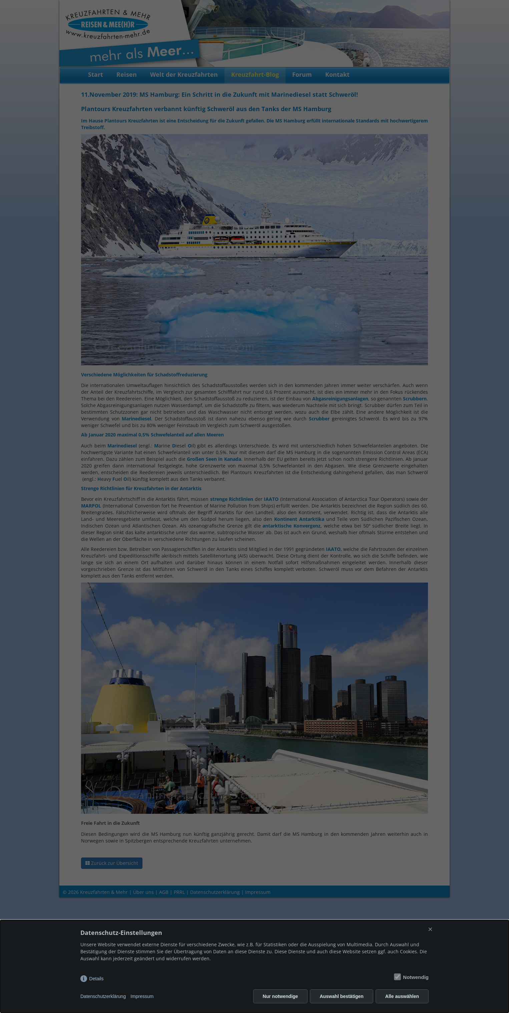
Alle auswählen (402, 996)
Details (96, 978)
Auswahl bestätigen (341, 996)
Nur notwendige (280, 996)
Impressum (141, 996)
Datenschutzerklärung (103, 996)
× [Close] (430, 929)
